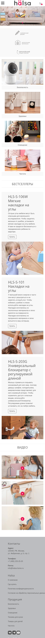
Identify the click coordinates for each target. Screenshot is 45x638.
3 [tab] (26, 23)
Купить (12, 237)
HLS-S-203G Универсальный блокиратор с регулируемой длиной (22, 370)
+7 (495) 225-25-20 (15, 561)
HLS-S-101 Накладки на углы (18, 286)
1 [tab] (19, 23)
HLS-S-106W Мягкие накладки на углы (18, 202)
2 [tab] (22, 23)
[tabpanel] (22, 16)
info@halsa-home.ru (16, 568)
